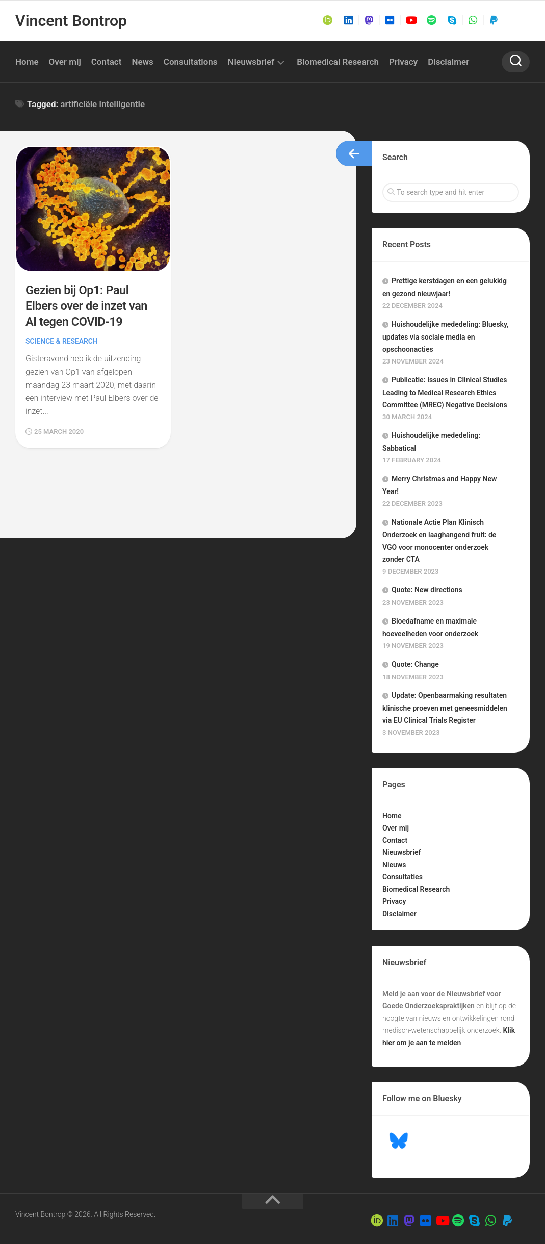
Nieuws (394, 865)
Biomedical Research (338, 62)
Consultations (191, 62)
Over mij (65, 62)
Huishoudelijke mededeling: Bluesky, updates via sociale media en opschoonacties (445, 336)
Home (27, 62)
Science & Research (61, 341)
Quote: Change (415, 664)
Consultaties (402, 877)
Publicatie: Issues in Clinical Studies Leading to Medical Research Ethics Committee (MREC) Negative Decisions (444, 392)
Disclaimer (448, 62)
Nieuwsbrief (251, 62)
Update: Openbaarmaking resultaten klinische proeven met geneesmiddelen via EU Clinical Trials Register (444, 707)
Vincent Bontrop (70, 21)
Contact (106, 62)
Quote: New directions (427, 590)
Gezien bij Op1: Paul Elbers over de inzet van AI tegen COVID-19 (87, 306)
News (142, 62)
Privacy (403, 62)
